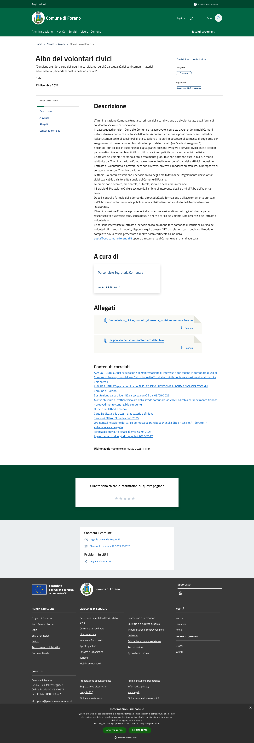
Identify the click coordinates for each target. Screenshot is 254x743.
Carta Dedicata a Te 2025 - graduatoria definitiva (123, 413)
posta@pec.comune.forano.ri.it (113, 238)
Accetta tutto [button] (114, 730)
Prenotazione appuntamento (95, 681)
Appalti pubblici (88, 646)
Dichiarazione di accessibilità (143, 698)
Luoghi (179, 646)
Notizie (179, 618)
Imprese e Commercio (91, 640)
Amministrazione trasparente (144, 681)
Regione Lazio (39, 4)
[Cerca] (218, 18)
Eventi (179, 652)
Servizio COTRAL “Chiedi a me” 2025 (116, 418)
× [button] (250, 708)
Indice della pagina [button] (49, 100)
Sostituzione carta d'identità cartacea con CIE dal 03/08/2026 (131, 395)
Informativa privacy (138, 686)
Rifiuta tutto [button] (140, 730)
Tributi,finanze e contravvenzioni (146, 630)
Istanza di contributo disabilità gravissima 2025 (122, 432)
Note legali (133, 692)
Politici (35, 641)
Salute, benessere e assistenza (144, 641)
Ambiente (133, 635)
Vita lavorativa (88, 634)
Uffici (34, 630)
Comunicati (182, 624)
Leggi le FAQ (86, 692)
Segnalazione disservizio (93, 686)
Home (39, 44)
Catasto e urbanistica (91, 652)
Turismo (84, 658)
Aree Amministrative (43, 624)
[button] (127, 737)
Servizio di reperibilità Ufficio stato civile (99, 620)
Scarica (186, 328)
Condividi (183, 59)
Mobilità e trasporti (90, 663)
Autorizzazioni (135, 647)
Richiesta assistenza (91, 698)
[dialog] (127, 723)
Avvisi (61, 44)
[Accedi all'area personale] (206, 4)
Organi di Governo (42, 618)
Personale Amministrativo (46, 647)
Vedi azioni (200, 59)
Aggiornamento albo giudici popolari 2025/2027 (123, 436)
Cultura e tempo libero (92, 628)
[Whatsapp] (189, 18)
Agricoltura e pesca (138, 653)
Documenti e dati (41, 653)
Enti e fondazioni (41, 636)
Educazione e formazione (141, 618)
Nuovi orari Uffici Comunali (110, 409)
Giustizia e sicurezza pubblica (144, 624)
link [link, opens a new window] (158, 723)
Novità (50, 44)
